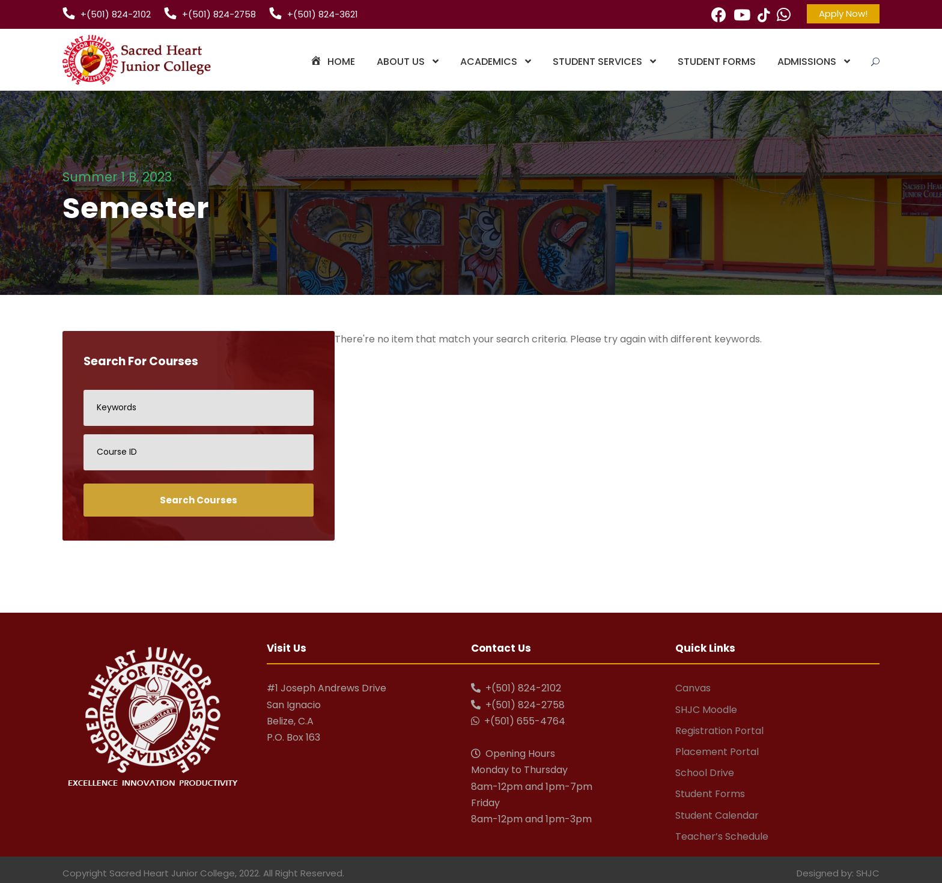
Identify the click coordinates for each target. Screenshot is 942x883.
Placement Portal (717, 752)
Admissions (806, 61)
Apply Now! (843, 13)
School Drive (704, 773)
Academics (488, 61)
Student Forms (717, 61)
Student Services (597, 61)
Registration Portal (719, 731)
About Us (401, 61)
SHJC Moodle (706, 710)
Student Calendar (717, 815)
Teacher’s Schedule (721, 836)
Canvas (693, 688)
